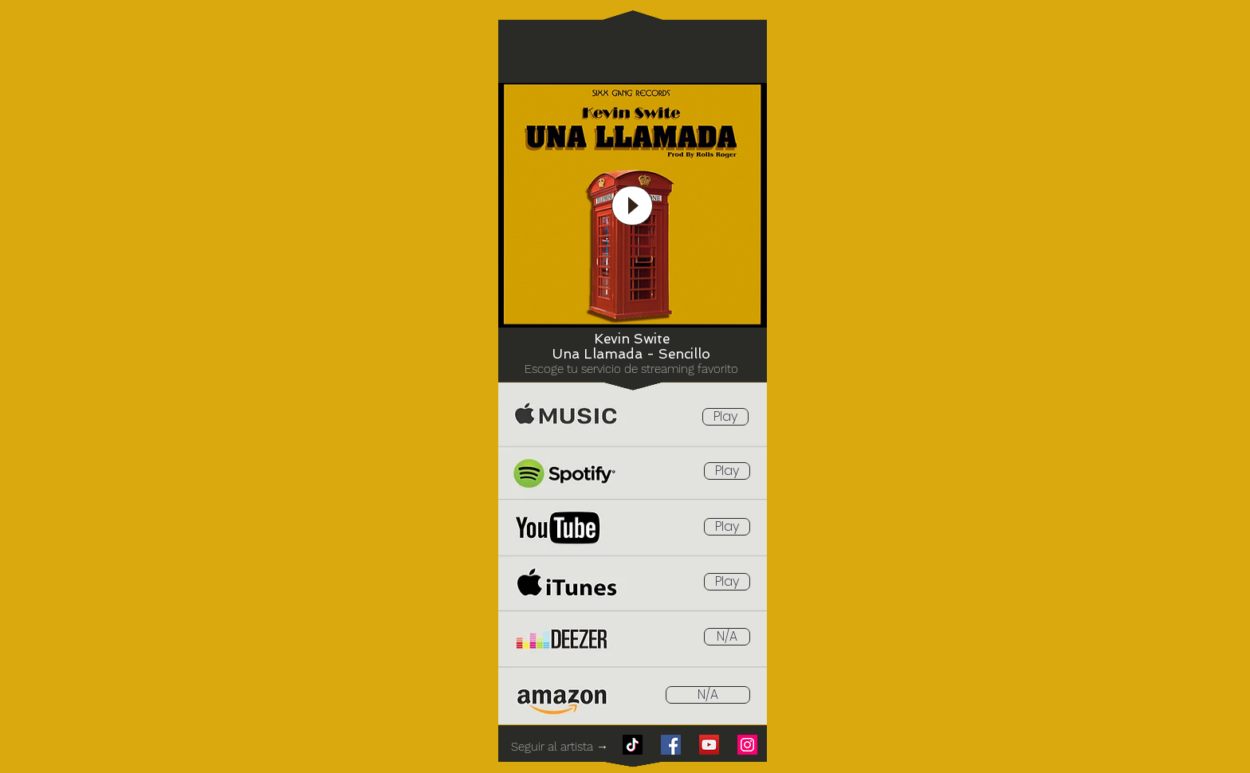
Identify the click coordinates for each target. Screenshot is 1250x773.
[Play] (632, 205)
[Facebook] (671, 745)
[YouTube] (709, 745)
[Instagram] (747, 745)
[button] (727, 636)
